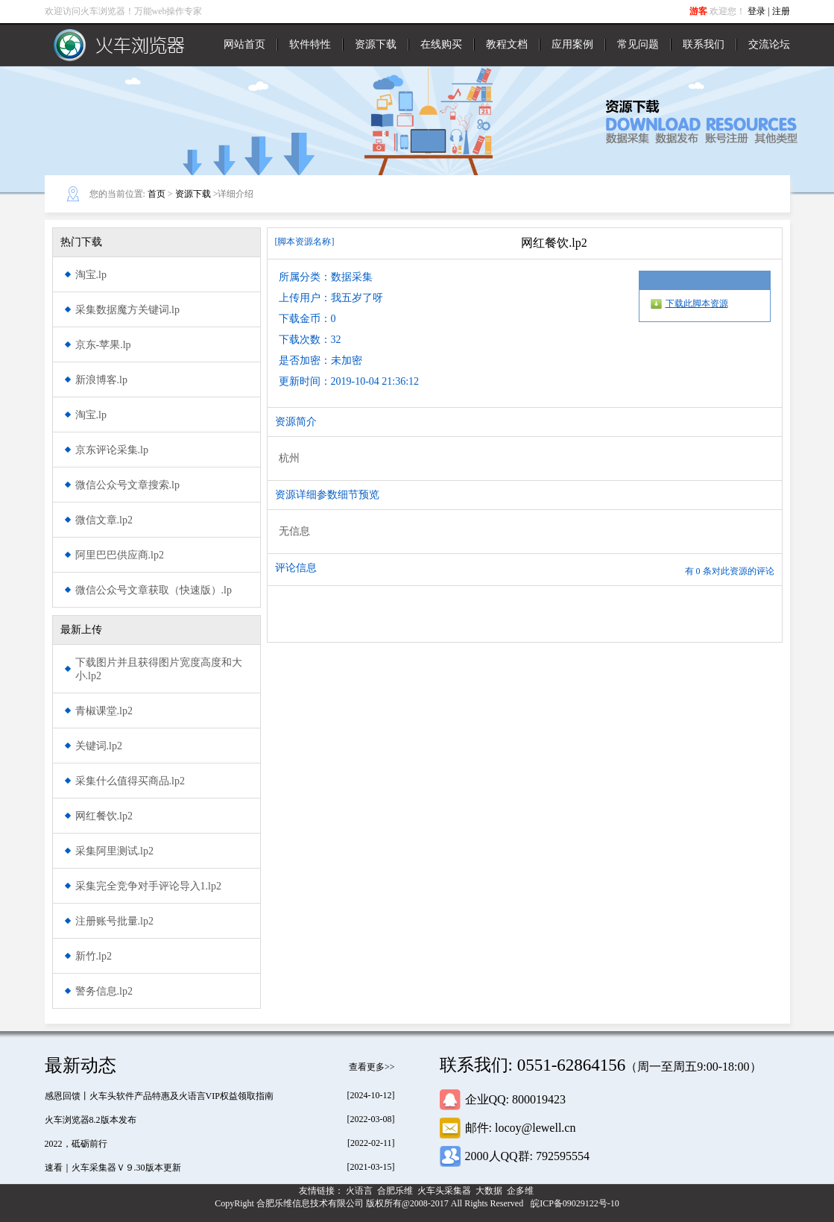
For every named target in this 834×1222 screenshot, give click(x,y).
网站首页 (244, 44)
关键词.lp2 (98, 746)
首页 (156, 194)
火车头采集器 (445, 1190)
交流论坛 (769, 44)
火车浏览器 (119, 44)
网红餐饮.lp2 (104, 816)
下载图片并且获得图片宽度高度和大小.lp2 (158, 669)
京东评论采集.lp (111, 450)
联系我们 (703, 44)
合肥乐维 (396, 1190)
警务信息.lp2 (104, 991)
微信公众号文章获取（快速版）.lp (153, 590)
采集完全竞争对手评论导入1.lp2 (148, 886)
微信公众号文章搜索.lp (127, 485)
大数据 (490, 1190)
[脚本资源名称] (305, 241)
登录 (756, 11)
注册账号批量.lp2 (114, 921)
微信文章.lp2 (104, 520)
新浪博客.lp (101, 379)
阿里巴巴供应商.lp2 (119, 555)
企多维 (521, 1190)
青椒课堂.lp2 (104, 710)
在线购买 (441, 44)
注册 (781, 11)
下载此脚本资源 (697, 303)
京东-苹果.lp (103, 344)
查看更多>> (372, 1067)
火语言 (360, 1190)
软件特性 (310, 44)
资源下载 (376, 44)
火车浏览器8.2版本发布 (90, 1120)
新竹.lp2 (93, 956)
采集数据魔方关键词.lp (127, 309)
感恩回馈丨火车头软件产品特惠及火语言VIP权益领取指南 (159, 1096)
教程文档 (507, 44)
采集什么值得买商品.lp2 (130, 781)
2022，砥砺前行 (76, 1143)
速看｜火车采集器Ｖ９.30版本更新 (113, 1167)
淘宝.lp (91, 274)
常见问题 (638, 44)
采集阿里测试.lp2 (114, 851)
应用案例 (572, 44)
